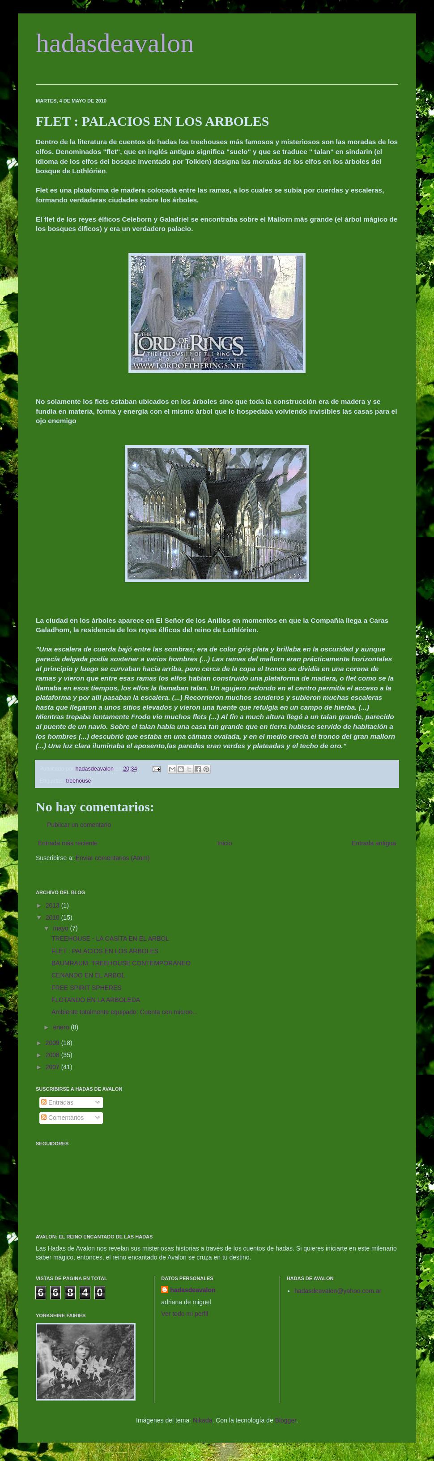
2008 (53, 1054)
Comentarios (62, 1117)
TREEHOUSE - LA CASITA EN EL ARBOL (110, 938)
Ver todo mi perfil (184, 1313)
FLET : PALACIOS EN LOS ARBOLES (104, 951)
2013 (53, 905)
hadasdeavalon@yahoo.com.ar (337, 1290)
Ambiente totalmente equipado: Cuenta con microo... (124, 1011)
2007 (53, 1067)
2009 (53, 1042)
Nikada (203, 1420)
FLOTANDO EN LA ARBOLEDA (95, 999)
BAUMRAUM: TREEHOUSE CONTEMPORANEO (121, 963)
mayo (61, 928)
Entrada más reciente (68, 843)
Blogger (285, 1420)
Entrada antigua (374, 843)
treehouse (78, 781)
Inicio (224, 843)
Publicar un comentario (79, 824)
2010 (53, 917)
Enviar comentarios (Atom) (113, 857)
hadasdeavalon (115, 43)
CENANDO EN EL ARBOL (88, 975)
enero (62, 1027)
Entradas (57, 1102)
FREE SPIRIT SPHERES (86, 987)
